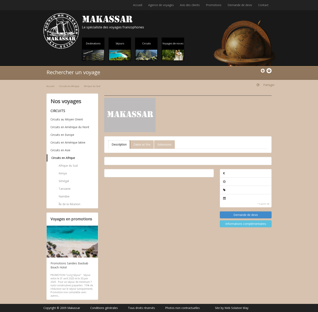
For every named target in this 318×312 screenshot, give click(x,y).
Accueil (137, 5)
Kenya (63, 173)
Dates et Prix (141, 144)
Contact (263, 5)
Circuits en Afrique (69, 86)
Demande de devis (240, 5)
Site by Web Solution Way (231, 308)
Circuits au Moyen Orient (66, 119)
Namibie (64, 196)
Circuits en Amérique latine (67, 142)
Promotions (213, 5)
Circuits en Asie (60, 150)
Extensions (164, 144)
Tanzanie (65, 189)
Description (119, 144)
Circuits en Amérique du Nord (69, 127)
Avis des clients (190, 5)
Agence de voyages (161, 5)
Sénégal (64, 181)
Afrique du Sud (92, 86)
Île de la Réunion (69, 204)
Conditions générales (104, 308)
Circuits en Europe (62, 135)
